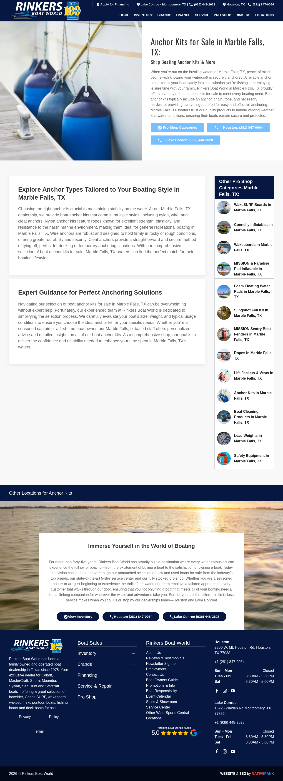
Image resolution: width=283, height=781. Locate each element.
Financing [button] (87, 675)
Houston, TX (234, 4)
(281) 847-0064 (260, 4)
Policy (54, 717)
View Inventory (77, 617)
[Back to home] (49, 11)
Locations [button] (264, 15)
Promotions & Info (160, 685)
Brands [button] (164, 15)
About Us (153, 653)
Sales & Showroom (161, 702)
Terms (39, 731)
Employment (156, 669)
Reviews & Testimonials (165, 658)
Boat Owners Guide (162, 680)
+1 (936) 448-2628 (230, 722)
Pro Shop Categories (177, 127)
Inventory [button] (143, 15)
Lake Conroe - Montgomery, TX (161, 4)
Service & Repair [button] (95, 685)
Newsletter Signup (161, 664)
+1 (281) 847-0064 (230, 662)
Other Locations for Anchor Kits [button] (40, 493)
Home (124, 15)
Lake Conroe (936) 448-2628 (195, 617)
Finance (183, 15)
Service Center (158, 707)
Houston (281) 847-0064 (131, 617)
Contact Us (155, 674)
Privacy (25, 717)
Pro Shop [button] (222, 15)
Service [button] (202, 15)
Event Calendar (158, 696)
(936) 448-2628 (202, 4)
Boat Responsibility (161, 691)
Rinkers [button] (243, 15)
